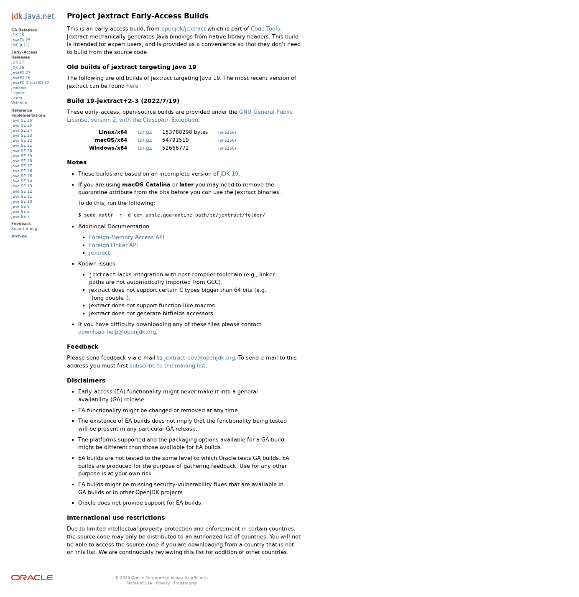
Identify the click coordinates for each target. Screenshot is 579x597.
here (132, 86)
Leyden (18, 92)
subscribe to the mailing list (167, 365)
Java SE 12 (21, 191)
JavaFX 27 (21, 72)
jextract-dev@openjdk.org (199, 358)
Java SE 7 (20, 216)
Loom (16, 97)
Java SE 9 (20, 206)
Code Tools (265, 29)
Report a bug (24, 228)
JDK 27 (17, 62)
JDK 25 (17, 35)
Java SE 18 (21, 160)
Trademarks (185, 583)
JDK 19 (229, 174)
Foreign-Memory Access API (126, 237)
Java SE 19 (21, 155)
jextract (99, 253)
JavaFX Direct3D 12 (30, 82)
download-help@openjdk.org (117, 332)
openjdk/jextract (183, 29)
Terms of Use (139, 583)
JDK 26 (17, 67)
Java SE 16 (21, 170)
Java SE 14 (21, 181)
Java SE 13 (21, 186)
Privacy (163, 583)
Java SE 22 (21, 140)
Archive (19, 236)
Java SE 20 (21, 150)
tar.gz (145, 132)
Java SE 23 (21, 135)
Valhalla (19, 102)
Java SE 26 (21, 120)
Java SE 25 (21, 125)
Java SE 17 (21, 165)
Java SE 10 (21, 201)
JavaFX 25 (21, 40)
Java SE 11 (21, 196)
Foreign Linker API (113, 245)
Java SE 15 (21, 175)
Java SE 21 (21, 145)
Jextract (19, 87)
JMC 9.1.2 (20, 45)
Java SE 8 (20, 211)
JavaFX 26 (21, 77)
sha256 (227, 132)
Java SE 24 (21, 130)
